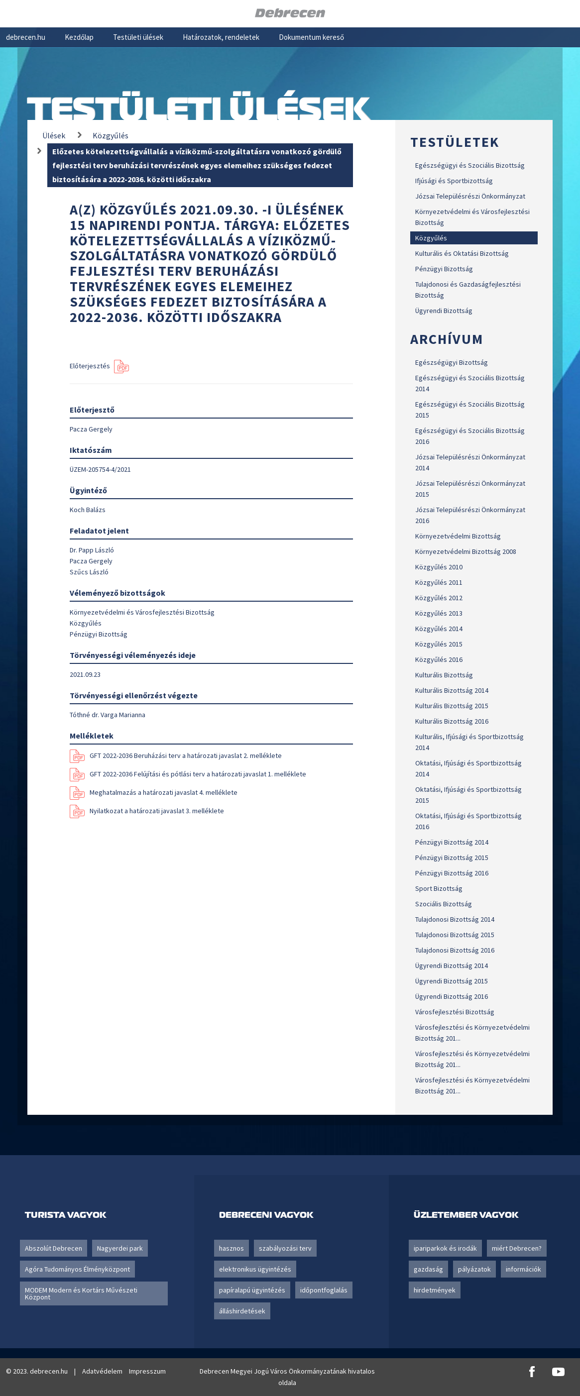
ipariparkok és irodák (445, 1248)
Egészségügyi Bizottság (451, 362)
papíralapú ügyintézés (252, 1290)
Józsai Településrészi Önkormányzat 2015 (470, 489)
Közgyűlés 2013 (439, 613)
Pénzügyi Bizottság (444, 268)
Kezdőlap (79, 37)
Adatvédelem (102, 1371)
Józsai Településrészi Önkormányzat (470, 196)
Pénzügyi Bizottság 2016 (451, 872)
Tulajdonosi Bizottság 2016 (454, 950)
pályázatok (474, 1269)
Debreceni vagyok (266, 1214)
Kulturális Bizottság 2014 (451, 690)
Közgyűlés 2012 (439, 597)
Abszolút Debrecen (53, 1248)
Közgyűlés (431, 237)
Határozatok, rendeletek (221, 37)
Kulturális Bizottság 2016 (451, 721)
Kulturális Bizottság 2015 (451, 705)
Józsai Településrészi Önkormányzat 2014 (470, 462)
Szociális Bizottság (443, 903)
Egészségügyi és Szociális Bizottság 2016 (470, 436)
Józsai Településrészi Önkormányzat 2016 (470, 515)
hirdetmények (435, 1290)
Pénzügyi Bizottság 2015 (451, 857)
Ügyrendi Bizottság (443, 310)
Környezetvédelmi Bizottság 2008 (465, 551)
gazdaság (428, 1269)
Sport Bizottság (439, 888)
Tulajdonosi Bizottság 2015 (454, 934)
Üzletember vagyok (466, 1214)
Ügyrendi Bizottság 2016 (451, 996)
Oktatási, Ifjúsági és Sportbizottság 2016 (468, 821)
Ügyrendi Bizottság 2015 (451, 980)
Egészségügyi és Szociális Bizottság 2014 (470, 383)
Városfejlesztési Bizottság (454, 1011)
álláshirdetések (242, 1310)
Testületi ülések (138, 37)
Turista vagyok (65, 1214)
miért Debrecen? (517, 1248)
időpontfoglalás (324, 1290)
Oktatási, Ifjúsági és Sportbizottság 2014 (468, 768)
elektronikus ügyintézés (255, 1269)
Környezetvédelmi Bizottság (458, 536)
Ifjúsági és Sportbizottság (454, 180)
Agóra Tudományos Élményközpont (77, 1269)
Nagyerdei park (120, 1248)
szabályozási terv (285, 1248)
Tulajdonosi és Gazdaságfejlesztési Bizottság (468, 290)
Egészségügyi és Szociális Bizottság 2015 (470, 410)
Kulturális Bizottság (444, 674)
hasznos (231, 1248)
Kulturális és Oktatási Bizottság (462, 253)
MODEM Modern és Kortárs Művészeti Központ (81, 1293)
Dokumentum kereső (311, 37)
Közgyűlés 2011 (439, 582)
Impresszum (147, 1371)
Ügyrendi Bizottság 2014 (451, 965)
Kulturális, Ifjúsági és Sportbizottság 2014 (469, 742)
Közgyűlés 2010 (439, 566)
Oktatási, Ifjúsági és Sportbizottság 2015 (468, 795)
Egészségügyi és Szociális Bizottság (470, 165)
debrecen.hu (25, 37)
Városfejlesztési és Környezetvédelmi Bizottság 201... (472, 1033)
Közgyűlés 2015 (439, 644)
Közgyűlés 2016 (439, 659)
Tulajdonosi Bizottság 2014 (454, 919)
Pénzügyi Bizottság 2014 (451, 842)
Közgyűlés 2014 (439, 628)
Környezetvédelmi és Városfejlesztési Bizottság (472, 217)
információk (523, 1269)
